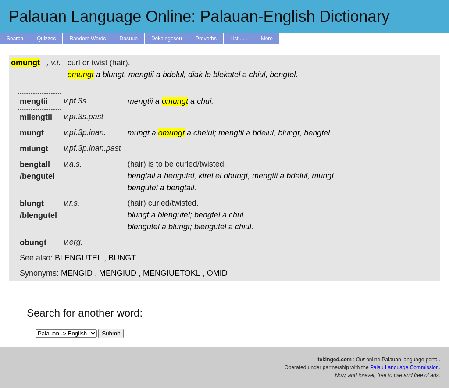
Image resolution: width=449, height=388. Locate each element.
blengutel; (175, 214)
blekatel (226, 74)
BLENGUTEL (78, 257)
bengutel (143, 187)
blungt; (180, 226)
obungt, (237, 175)
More (267, 39)
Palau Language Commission (404, 367)
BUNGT (122, 257)
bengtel (207, 214)
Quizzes (46, 39)
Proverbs (206, 39)
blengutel (144, 226)
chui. (205, 101)
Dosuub (129, 39)
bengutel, (180, 175)
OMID (217, 273)
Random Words (87, 39)
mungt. (324, 175)
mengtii (141, 74)
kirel (206, 175)
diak (195, 74)
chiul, (258, 74)
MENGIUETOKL (171, 273)
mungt (139, 132)
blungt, (114, 74)
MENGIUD (117, 273)
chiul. (244, 226)
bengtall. (181, 187)
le (208, 74)
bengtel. (284, 74)
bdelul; (174, 74)
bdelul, (264, 132)
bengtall (141, 175)
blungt (138, 214)
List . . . (238, 39)
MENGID (77, 273)
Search (15, 39)
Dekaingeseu (166, 39)
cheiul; (204, 132)
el (218, 175)
